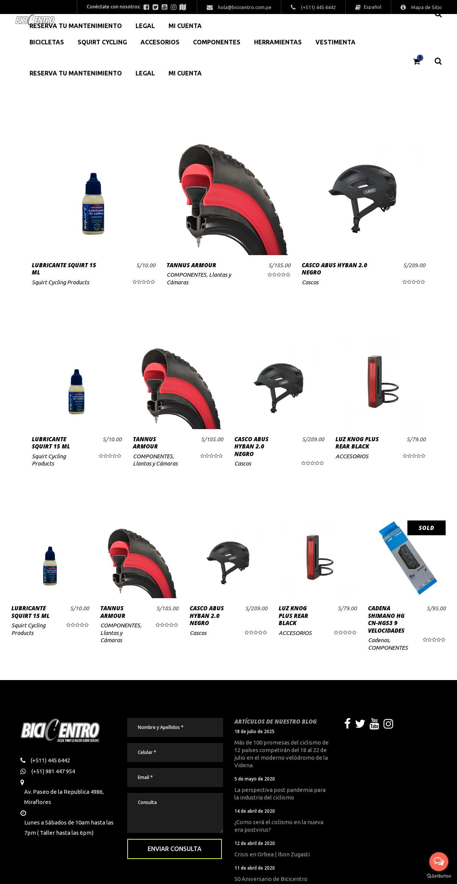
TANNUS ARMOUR (191, 265)
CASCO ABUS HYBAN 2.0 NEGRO (334, 268)
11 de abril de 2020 (254, 868)
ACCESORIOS (351, 456)
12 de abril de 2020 (254, 843)
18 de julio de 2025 (254, 731)
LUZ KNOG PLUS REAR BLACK (357, 442)
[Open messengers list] (438, 861)
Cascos (310, 282)
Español (372, 6)
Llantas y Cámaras (155, 463)
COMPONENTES (186, 274)
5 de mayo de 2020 (254, 779)
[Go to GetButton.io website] (439, 876)
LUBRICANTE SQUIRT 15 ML (64, 268)
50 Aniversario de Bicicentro (270, 879)
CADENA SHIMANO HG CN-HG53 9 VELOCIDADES (386, 619)
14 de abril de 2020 (254, 811)
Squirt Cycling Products (60, 282)
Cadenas (378, 640)
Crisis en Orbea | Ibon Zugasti (272, 854)
